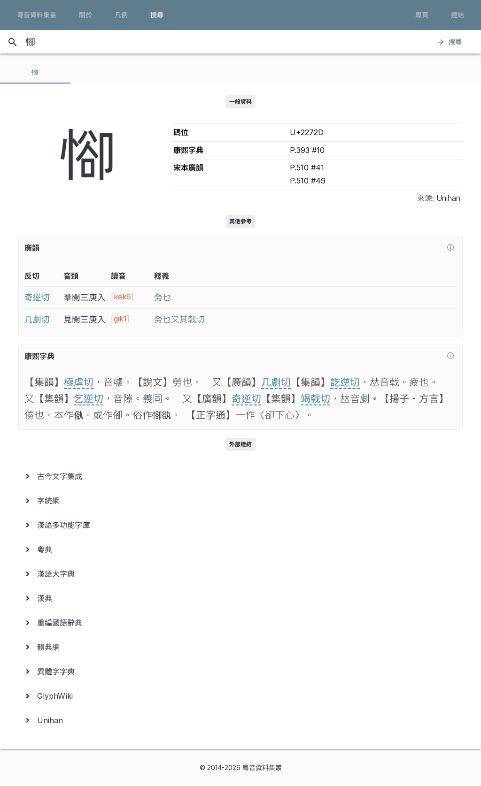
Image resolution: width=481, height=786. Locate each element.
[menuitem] (240, 476)
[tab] (35, 72)
